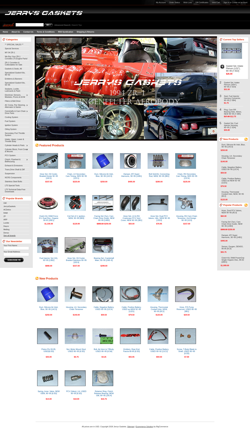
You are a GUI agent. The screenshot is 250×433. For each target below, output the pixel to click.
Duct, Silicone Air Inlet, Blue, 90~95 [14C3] (103, 175)
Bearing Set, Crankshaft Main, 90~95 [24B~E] (104, 259)
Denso (6, 233)
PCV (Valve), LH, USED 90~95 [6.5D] (76, 392)
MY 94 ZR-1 (10, 52)
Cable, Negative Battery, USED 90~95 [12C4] (104, 308)
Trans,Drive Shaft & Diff (15, 169)
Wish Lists (187, 2)
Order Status (174, 2)
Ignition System (11, 125)
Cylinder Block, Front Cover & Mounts (15, 150)
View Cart (216, 2)
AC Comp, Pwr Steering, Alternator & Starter (15, 106)
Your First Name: (10, 245)
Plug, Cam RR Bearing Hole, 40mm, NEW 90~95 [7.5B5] (233, 112)
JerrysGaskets (9, 206)
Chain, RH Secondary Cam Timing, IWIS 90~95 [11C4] (186, 176)
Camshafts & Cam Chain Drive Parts (15, 112)
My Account (161, 2)
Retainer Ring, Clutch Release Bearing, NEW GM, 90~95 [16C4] (104, 393)
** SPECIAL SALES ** (14, 44)
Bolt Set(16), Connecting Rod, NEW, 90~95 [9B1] (159, 175)
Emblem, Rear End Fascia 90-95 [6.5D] (131, 350)
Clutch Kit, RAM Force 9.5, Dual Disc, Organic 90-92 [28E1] (48, 218)
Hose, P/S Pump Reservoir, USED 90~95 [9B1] (187, 309)
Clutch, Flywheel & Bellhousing (15, 160)
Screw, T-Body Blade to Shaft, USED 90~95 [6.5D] (187, 351)
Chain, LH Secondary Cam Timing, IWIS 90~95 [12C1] (76, 176)
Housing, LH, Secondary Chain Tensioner (76, 308)
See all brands (9, 235)
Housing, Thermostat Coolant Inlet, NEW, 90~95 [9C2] (159, 309)
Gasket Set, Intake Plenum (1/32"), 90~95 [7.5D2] (234, 68)
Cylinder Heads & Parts (15, 145)
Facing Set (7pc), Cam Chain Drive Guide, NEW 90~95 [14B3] (103, 218)
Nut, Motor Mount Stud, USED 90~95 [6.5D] (76, 350)
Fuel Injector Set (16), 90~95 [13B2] (49, 259)
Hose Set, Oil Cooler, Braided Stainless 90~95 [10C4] (76, 260)
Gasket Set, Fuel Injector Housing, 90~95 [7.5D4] (231, 125)
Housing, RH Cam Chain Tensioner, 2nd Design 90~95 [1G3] (186, 218)
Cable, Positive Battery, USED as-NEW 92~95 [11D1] (131, 309)
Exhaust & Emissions (14, 165)
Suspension (10, 173)
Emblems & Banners (13, 79)
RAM (5, 213)
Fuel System (10, 121)
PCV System (10, 155)
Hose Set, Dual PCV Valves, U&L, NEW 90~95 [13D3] (159, 218)
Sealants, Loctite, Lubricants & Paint (12, 90)
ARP (5, 219)
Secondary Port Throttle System (15, 134)
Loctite (6, 223)
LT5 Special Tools (12, 185)
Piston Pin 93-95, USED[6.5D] (48, 350)
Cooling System (11, 117)
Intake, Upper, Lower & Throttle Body (14, 140)
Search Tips (77, 25)
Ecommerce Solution (144, 427)
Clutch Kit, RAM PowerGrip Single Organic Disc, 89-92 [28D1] (233, 260)
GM (5, 203)
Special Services (12, 48)
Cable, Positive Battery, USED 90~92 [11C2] (159, 350)
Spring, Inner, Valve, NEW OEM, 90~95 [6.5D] (49, 392)
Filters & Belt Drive (12, 101)
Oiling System (10, 129)
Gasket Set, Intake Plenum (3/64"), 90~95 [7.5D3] (231, 85)
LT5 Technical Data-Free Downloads (15, 190)
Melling (6, 229)
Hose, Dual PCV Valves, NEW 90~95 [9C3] (232, 211)
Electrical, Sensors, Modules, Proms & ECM (15, 96)
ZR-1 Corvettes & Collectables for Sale (13, 64)
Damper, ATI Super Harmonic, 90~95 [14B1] (131, 175)
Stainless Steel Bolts (13, 181)
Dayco (6, 226)
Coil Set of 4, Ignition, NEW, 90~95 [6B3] (76, 217)
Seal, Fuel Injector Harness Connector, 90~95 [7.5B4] (232, 98)
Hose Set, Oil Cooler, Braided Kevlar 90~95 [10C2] (49, 176)
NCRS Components (13, 177)
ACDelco (7, 210)
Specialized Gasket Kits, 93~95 (15, 84)
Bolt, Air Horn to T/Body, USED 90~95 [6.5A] (104, 350)
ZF (4, 216)
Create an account (239, 2)
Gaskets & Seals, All (13, 69)
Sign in (226, 2)
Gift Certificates (201, 2)
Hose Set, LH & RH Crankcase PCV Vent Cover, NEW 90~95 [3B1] (131, 218)
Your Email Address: (11, 252)
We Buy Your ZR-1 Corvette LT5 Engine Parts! (16, 57)
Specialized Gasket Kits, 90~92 (15, 74)
